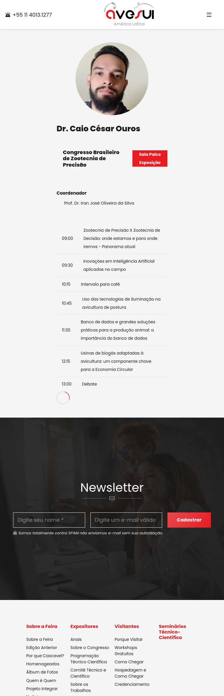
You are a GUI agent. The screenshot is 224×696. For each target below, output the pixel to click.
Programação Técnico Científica (89, 659)
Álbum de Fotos (42, 672)
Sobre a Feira (39, 639)
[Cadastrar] (189, 519)
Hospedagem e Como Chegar (130, 673)
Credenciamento (132, 685)
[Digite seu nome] (49, 520)
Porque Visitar (129, 639)
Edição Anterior (41, 647)
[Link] (129, 11)
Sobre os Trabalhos (81, 688)
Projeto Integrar (42, 689)
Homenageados (43, 664)
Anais (76, 639)
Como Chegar (129, 662)
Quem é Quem (41, 680)
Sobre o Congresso (90, 647)
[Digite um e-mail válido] (126, 520)
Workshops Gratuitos (126, 651)
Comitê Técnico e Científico (88, 673)
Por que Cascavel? (45, 656)
